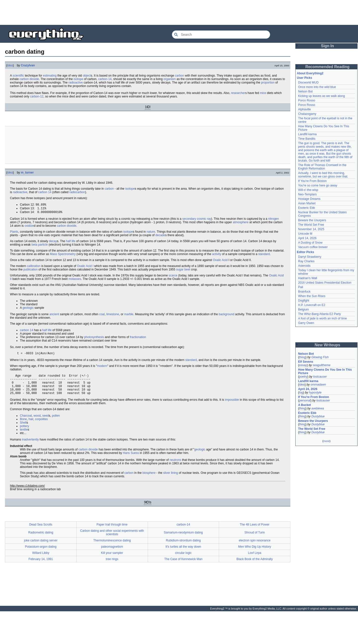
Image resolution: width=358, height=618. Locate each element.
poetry (303, 376)
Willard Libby (40, 559)
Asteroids (304, 265)
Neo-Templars (307, 194)
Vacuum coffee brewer (313, 247)
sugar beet (183, 271)
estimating (50, 75)
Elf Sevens (305, 361)
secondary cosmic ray (196, 220)
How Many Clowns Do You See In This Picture (325, 371)
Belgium (303, 309)
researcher (238, 93)
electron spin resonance (254, 547)
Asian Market (306, 203)
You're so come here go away (317, 185)
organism (170, 79)
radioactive (75, 82)
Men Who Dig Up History (254, 553)
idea (10, 65)
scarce (173, 277)
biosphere (149, 479)
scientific (18, 75)
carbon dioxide (29, 79)
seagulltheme (321, 365)
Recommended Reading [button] (327, 67)
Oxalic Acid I (85, 267)
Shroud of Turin (254, 539)
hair (31, 426)
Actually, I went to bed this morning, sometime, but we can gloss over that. (323, 174)
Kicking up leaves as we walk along (321, 96)
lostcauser (320, 376)
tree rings (112, 566)
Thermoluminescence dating (112, 547)
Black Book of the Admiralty (254, 566)
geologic (28, 309)
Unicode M (305, 233)
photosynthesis (94, 338)
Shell (23, 429)
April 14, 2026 (307, 238)
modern (102, 368)
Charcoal (26, 422)
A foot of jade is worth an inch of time (322, 318)
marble (129, 315)
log (301, 392)
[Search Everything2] (221, 34)
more (326, 441)
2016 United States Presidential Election (324, 282)
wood (37, 422)
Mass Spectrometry (63, 255)
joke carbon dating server (41, 547)
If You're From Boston (312, 181)
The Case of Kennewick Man (183, 566)
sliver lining (170, 479)
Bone (23, 426)
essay (303, 365)
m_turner (27, 172)
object (87, 75)
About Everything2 (310, 73)
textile (24, 436)
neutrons (175, 466)
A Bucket (304, 405)
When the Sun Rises (311, 296)
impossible (232, 406)
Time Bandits (306, 138)
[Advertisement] (179, 12)
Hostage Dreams (309, 199)
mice (263, 93)
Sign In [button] (327, 46)
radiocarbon (77, 192)
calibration (34, 267)
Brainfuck (304, 291)
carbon (179, 75)
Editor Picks (305, 252)
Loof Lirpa (254, 559)
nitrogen (273, 220)
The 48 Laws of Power (254, 531)
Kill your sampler (112, 559)
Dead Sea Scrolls (40, 531)
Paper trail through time (112, 531)
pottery (24, 433)
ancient (54, 315)
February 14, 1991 (41, 566)
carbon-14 (105, 79)
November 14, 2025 (311, 229)
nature (151, 233)
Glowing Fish (319, 357)
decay (53, 242)
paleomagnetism (112, 553)
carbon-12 (37, 96)
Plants (14, 233)
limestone (112, 315)
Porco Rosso (306, 100)
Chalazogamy (307, 114)
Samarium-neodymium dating (183, 539)
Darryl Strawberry (309, 257)
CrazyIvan (28, 65)
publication (30, 271)
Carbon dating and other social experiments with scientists (112, 539)
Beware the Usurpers (312, 220)
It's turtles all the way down (183, 553)
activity (216, 255)
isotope (78, 79)
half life (70, 242)
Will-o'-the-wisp (308, 190)
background (226, 315)
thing (302, 357)
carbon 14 (44, 192)
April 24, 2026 (307, 389)
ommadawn (318, 384)
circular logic (183, 559)
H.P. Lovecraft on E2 (311, 305)
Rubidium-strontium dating (183, 547)
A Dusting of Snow (310, 242)
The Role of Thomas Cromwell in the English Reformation (322, 166)
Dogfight (303, 300)
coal (102, 315)
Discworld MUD (308, 82)
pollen (56, 422)
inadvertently (30, 446)
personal (305, 400)
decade (160, 236)
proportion (267, 82)
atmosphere (240, 223)
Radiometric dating (40, 539)
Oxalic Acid (220, 261)
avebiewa (317, 408)
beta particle (40, 246)
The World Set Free (311, 224)
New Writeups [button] (327, 345)
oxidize (29, 227)
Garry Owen (306, 323)
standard (264, 255)
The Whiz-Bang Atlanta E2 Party (319, 314)
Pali (300, 287)
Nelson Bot (305, 91)
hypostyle (315, 392)
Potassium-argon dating (41, 553)
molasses (74, 280)
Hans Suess (131, 459)
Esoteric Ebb (306, 208)
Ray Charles (306, 261)
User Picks (304, 78)
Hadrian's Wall (307, 278)
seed (45, 422)
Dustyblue (317, 416)
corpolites (41, 426)
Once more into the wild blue (317, 87)
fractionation (138, 338)
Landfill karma (307, 134)
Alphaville (304, 109)
